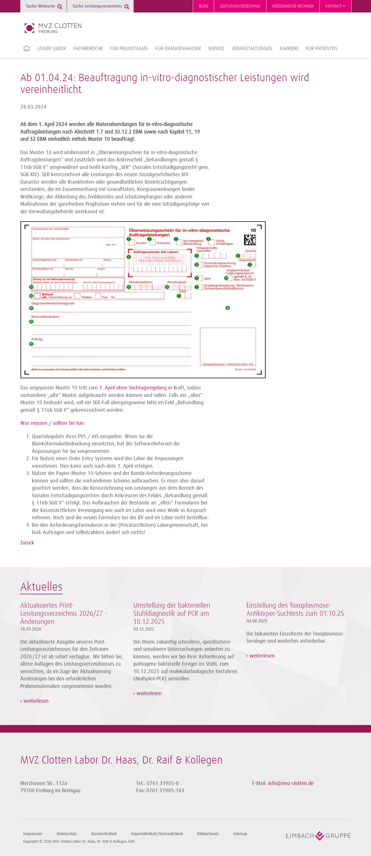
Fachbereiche (88, 48)
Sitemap (240, 833)
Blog (203, 6)
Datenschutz (67, 833)
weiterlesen (35, 701)
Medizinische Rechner (293, 6)
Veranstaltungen (252, 48)
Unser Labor (51, 48)
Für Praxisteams (129, 48)
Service (216, 48)
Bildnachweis (208, 833)
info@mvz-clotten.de (291, 783)
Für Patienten (322, 48)
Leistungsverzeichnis (240, 6)
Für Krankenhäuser (178, 48)
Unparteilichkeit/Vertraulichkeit (157, 833)
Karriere (289, 48)
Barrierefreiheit (104, 833)
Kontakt (335, 6)
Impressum (32, 833)
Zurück (27, 543)
